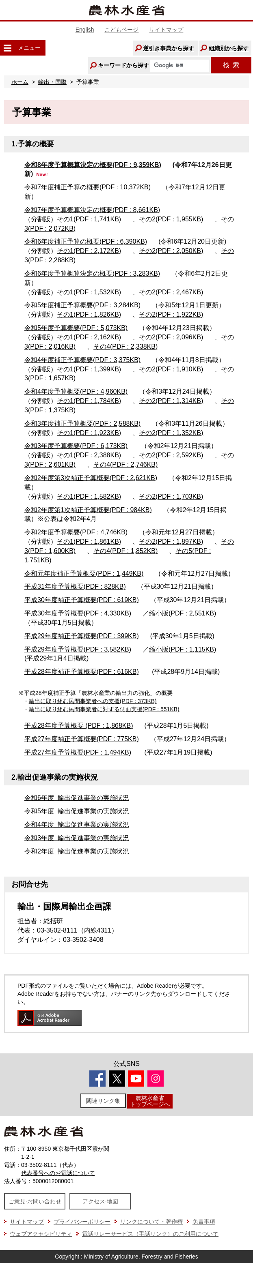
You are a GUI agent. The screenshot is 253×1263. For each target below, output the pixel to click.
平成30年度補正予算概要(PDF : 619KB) (81, 599)
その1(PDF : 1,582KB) (89, 496)
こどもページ (121, 29)
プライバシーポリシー (82, 1221)
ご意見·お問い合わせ (35, 1201)
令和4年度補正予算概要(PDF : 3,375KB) (82, 359)
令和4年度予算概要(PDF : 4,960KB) (76, 391)
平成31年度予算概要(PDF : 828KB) (75, 586)
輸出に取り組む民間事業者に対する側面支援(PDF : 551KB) (104, 709)
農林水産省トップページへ (150, 1101)
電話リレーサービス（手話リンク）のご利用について (150, 1234)
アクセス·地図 (100, 1201)
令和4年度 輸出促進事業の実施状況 (76, 824)
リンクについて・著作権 (151, 1221)
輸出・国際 (52, 82)
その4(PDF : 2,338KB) (125, 346)
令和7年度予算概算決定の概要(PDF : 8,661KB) (92, 209)
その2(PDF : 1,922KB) (171, 314)
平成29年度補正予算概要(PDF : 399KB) (81, 636)
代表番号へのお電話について (58, 1173)
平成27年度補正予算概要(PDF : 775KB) (81, 738)
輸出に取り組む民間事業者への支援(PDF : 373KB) (93, 701)
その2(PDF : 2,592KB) (171, 455)
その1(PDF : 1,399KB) (89, 369)
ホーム (19, 82)
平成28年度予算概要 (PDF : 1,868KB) (78, 725)
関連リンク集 (103, 1101)
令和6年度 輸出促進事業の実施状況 (76, 797)
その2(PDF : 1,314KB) (171, 400)
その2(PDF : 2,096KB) (171, 337)
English (85, 29)
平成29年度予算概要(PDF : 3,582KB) (77, 649)
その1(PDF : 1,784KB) (89, 400)
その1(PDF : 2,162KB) (89, 337)
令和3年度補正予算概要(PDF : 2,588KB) (82, 423)
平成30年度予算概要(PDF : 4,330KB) (77, 613)
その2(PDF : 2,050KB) (171, 250)
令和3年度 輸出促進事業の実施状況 (76, 837)
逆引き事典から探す (168, 48)
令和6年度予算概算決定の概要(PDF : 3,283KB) (92, 273)
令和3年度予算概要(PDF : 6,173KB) (76, 445)
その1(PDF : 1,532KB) (89, 292)
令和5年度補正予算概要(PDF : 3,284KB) (82, 305)
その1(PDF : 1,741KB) (89, 219)
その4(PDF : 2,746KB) (125, 464)
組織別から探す (229, 48)
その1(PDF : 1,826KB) (89, 314)
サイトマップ (166, 29)
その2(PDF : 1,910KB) (171, 369)
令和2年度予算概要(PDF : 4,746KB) (76, 532)
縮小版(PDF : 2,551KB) (182, 613)
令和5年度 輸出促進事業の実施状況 (76, 811)
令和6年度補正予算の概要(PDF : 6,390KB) (85, 241)
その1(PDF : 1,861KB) (89, 541)
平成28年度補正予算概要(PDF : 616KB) (81, 671)
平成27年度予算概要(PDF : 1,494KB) (77, 752)
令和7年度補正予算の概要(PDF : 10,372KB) (87, 187)
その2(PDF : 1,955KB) (171, 219)
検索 (231, 65)
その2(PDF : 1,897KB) (171, 541)
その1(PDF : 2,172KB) (89, 250)
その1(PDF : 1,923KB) (89, 432)
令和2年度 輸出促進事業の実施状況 (76, 851)
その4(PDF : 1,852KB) (125, 550)
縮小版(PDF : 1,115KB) (182, 649)
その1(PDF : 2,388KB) (89, 455)
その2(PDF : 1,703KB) (171, 496)
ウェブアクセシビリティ (41, 1234)
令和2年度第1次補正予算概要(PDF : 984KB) (88, 509)
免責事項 (203, 1221)
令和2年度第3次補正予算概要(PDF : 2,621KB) (90, 477)
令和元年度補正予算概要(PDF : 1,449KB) (83, 573)
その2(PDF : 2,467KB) (171, 292)
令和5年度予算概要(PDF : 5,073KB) (76, 327)
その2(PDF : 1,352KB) (171, 432)
